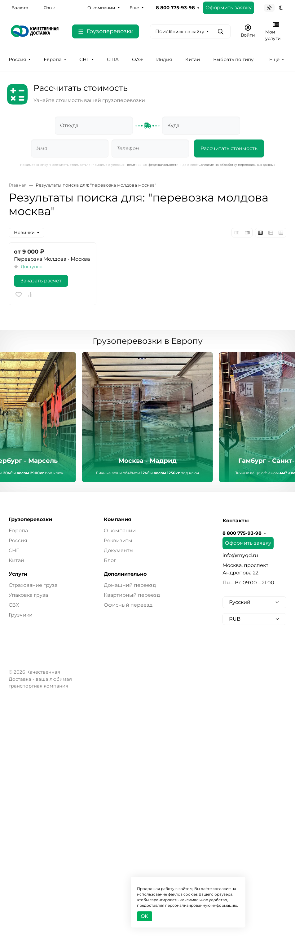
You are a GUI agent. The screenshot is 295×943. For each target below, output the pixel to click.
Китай (192, 59)
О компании (101, 8)
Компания (117, 519)
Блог (110, 560)
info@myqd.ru (240, 555)
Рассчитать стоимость (229, 148)
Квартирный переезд (132, 595)
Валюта (19, 8)
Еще (134, 8)
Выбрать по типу (233, 59)
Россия (17, 59)
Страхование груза (33, 585)
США (113, 59)
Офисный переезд (128, 605)
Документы (119, 550)
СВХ (14, 605)
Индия (164, 59)
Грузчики (21, 615)
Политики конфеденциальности (151, 165)
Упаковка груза (28, 595)
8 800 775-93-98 (175, 8)
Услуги (18, 574)
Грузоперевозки (30, 519)
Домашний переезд (130, 585)
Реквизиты (118, 540)
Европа (53, 59)
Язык (49, 8)
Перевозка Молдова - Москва (52, 259)
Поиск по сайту (186, 31)
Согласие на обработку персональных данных (237, 165)
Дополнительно (125, 574)
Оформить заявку (228, 8)
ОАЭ (137, 59)
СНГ (84, 59)
